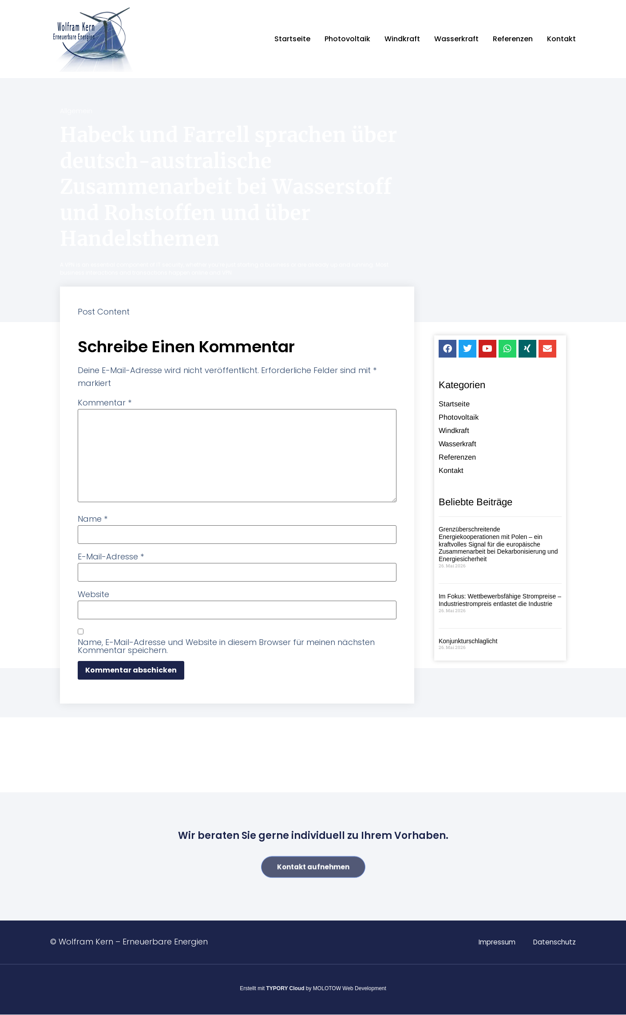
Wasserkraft (456, 39)
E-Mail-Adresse (111, 557)
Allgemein (76, 110)
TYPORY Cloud (285, 988)
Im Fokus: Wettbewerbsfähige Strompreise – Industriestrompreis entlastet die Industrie (500, 600)
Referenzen (513, 39)
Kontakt (561, 39)
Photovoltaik (347, 39)
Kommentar (104, 403)
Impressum (493, 942)
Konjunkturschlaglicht (468, 641)
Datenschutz (553, 942)
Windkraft (402, 39)
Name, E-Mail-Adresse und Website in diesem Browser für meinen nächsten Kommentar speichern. (226, 646)
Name (92, 519)
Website (93, 594)
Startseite (292, 39)
